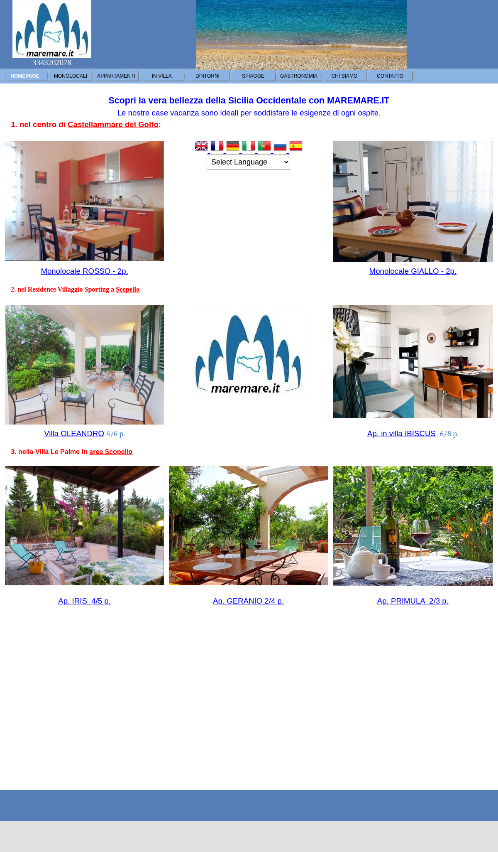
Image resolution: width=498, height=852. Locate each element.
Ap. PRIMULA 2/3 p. (413, 601)
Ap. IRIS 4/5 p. (84, 601)
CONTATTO (390, 76)
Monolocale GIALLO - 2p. (413, 271)
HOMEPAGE (24, 76)
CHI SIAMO (345, 76)
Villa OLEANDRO (74, 433)
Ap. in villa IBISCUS (401, 433)
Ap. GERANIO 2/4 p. (248, 601)
